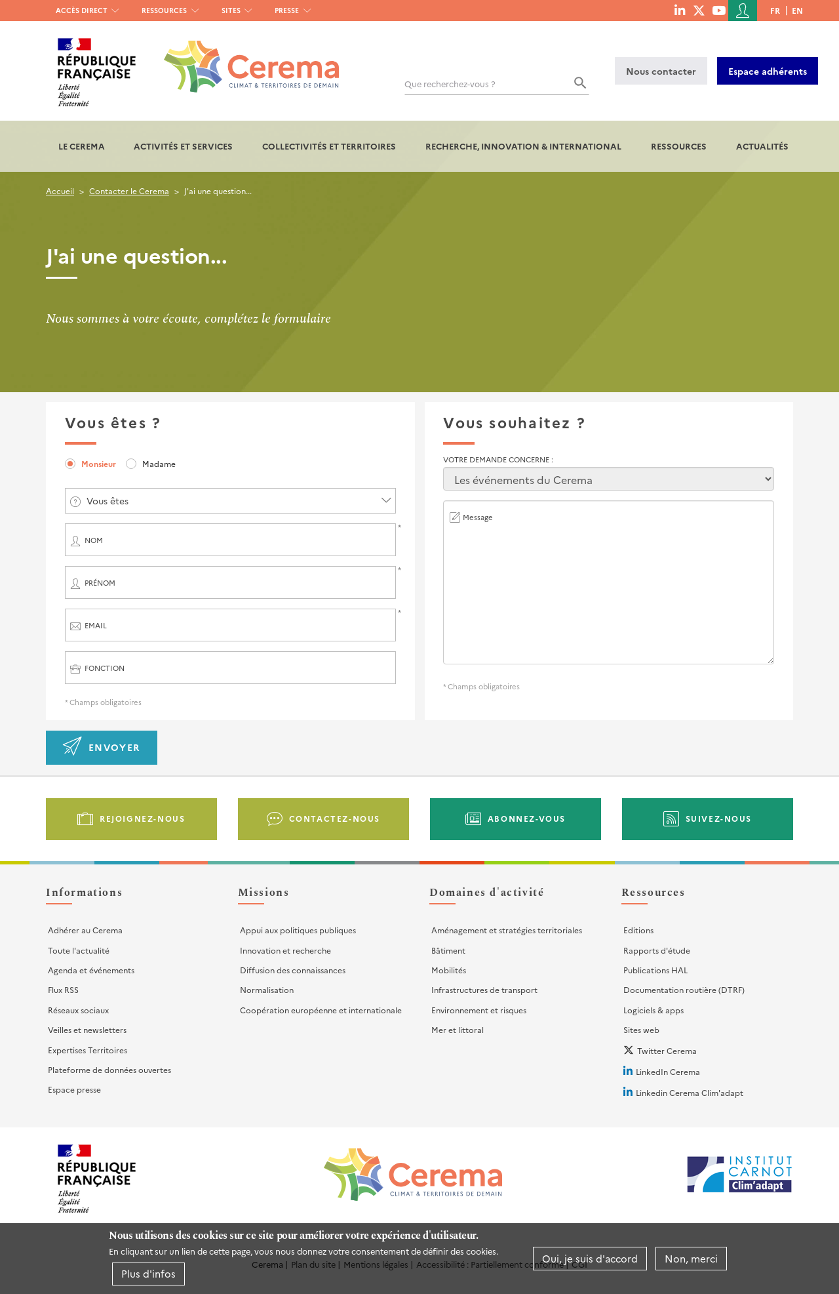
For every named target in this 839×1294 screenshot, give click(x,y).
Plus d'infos (148, 1273)
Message (478, 517)
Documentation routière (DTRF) (684, 989)
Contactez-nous (334, 818)
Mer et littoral (457, 1029)
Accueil (60, 190)
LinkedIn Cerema (668, 1071)
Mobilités (448, 969)
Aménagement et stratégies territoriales (506, 929)
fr (775, 10)
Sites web (641, 1029)
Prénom (100, 582)
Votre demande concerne (497, 459)
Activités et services (183, 146)
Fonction (105, 668)
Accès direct (81, 10)
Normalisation (267, 989)
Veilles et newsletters (87, 1029)
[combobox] (230, 501)
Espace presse (74, 1089)
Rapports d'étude (656, 950)
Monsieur (98, 463)
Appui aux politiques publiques (298, 929)
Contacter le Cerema (129, 190)
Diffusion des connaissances (292, 969)
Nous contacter (661, 70)
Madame (159, 463)
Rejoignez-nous (142, 818)
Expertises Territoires (87, 1049)
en (797, 10)
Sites (231, 10)
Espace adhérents (767, 70)
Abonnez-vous (527, 818)
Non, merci (691, 1258)
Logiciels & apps (653, 1009)
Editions (638, 929)
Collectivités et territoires (329, 146)
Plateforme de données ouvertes (109, 1069)
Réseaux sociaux (78, 1009)
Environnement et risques (478, 1009)
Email (96, 625)
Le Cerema (81, 146)
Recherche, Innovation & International (523, 146)
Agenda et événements (91, 969)
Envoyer (114, 747)
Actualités (762, 146)
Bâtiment (448, 950)
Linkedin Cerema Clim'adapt (689, 1092)
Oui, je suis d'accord (590, 1258)
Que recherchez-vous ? (450, 84)
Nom (94, 540)
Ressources (164, 10)
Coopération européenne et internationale (321, 1009)
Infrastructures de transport (484, 989)
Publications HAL (655, 969)
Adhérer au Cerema (85, 929)
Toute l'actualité (78, 950)
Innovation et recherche (285, 950)
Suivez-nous (719, 818)
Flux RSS (63, 989)
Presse (287, 10)
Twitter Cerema (667, 1050)
